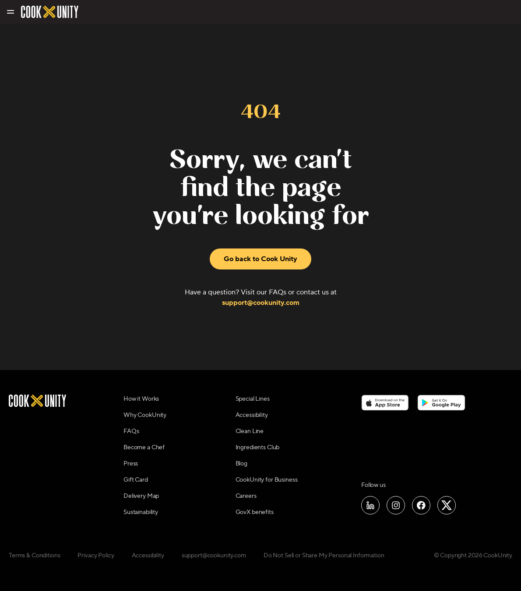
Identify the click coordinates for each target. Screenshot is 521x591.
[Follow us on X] (446, 505)
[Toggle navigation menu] (10, 12)
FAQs (131, 431)
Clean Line (250, 431)
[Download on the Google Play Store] (441, 402)
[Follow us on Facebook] (421, 505)
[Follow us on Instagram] (396, 505)
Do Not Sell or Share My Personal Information (324, 556)
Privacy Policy (95, 556)
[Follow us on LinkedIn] (370, 505)
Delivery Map (141, 496)
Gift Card (135, 480)
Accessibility (252, 415)
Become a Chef (144, 447)
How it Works (141, 399)
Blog (241, 464)
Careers (246, 496)
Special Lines (253, 399)
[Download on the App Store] (385, 402)
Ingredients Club (258, 447)
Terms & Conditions (34, 556)
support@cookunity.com (260, 302)
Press (130, 464)
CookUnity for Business (267, 480)
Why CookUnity (144, 415)
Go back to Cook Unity (260, 259)
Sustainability (140, 512)
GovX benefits (255, 512)
